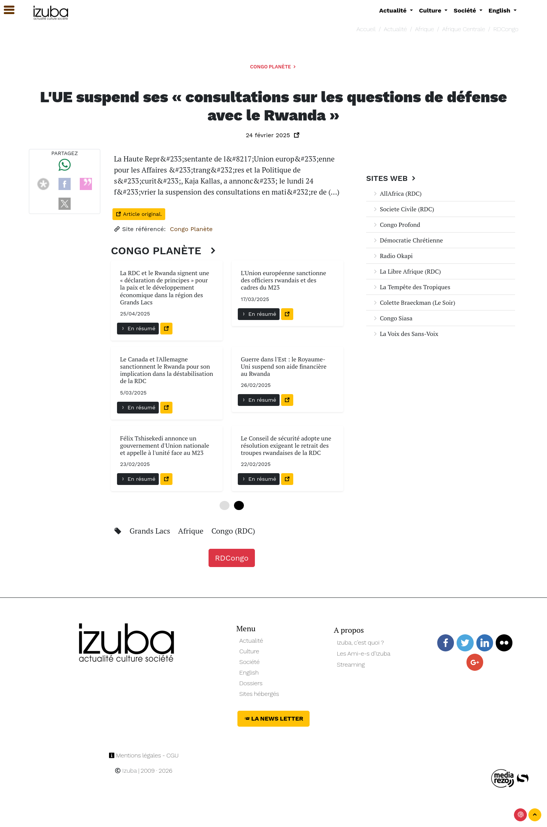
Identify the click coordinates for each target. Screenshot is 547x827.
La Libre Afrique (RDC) (406, 271)
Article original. (139, 214)
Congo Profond (396, 224)
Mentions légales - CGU (144, 755)
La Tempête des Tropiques (411, 287)
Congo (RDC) (233, 531)
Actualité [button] (393, 10)
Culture (249, 651)
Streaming (351, 664)
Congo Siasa (392, 318)
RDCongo (506, 29)
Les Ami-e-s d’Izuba (363, 653)
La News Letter (274, 718)
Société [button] (466, 10)
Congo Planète (273, 67)
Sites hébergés (259, 693)
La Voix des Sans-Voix (405, 334)
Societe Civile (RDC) (403, 209)
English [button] (500, 10)
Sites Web (391, 178)
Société (249, 661)
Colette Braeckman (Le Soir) (413, 302)
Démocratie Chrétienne (407, 240)
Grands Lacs (151, 531)
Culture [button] (431, 10)
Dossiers (250, 683)
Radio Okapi (392, 256)
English (249, 672)
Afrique (424, 29)
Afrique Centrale (463, 29)
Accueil (366, 29)
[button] (5, 10)
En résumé (137, 328)
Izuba (126, 770)
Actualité (395, 29)
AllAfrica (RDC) (397, 193)
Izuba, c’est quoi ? (360, 642)
